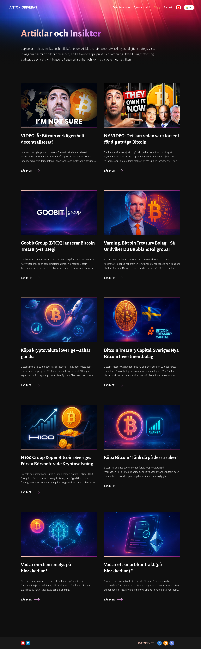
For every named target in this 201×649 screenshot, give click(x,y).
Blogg (157, 7)
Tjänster (138, 7)
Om (148, 7)
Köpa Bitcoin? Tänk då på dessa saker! (141, 457)
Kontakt (167, 7)
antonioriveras (23, 7)
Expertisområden (122, 7)
